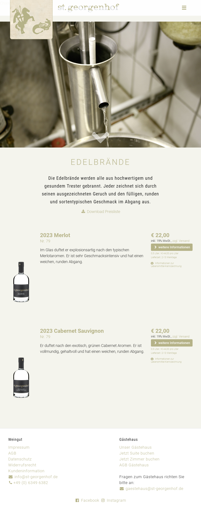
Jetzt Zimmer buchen (139, 458)
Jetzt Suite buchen (136, 453)
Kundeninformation (26, 470)
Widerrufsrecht (22, 464)
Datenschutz (20, 458)
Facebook (87, 500)
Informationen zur (166, 264)
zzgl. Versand (180, 241)
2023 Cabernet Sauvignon (72, 330)
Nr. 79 (45, 240)
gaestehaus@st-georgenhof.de (151, 488)
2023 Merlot (55, 235)
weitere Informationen (171, 247)
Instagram (113, 500)
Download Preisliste (100, 211)
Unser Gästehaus (135, 447)
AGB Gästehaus (134, 464)
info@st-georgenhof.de (33, 476)
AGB (12, 453)
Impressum (19, 447)
